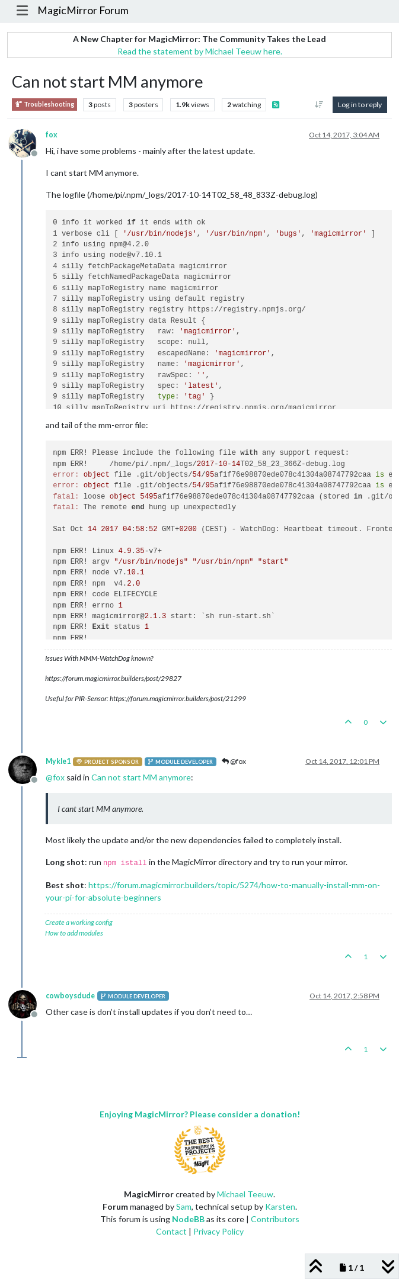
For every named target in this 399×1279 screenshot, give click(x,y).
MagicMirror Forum (83, 10)
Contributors (275, 1219)
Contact (171, 1231)
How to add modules (74, 932)
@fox (234, 761)
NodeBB (188, 1219)
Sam (183, 1206)
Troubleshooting (44, 104)
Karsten (280, 1206)
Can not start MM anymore (141, 777)
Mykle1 (58, 761)
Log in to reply (360, 104)
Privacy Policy (218, 1231)
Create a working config (79, 922)
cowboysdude (70, 995)
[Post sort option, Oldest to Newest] (319, 105)
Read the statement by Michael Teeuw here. (199, 51)
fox (52, 134)
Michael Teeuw (245, 1194)
